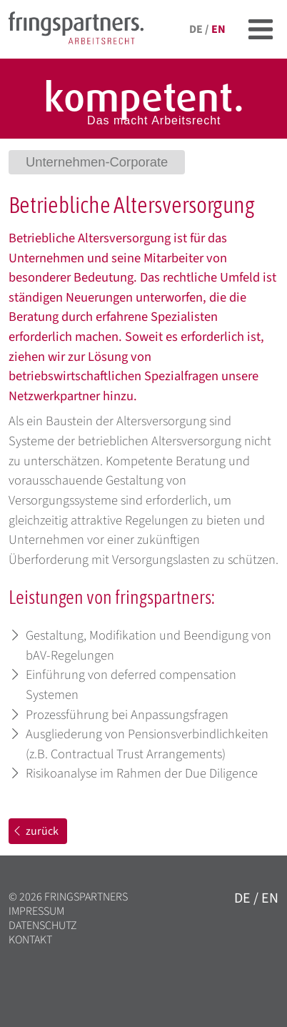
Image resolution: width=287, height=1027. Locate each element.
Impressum (36, 911)
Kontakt (30, 940)
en (218, 29)
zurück (35, 831)
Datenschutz (43, 925)
